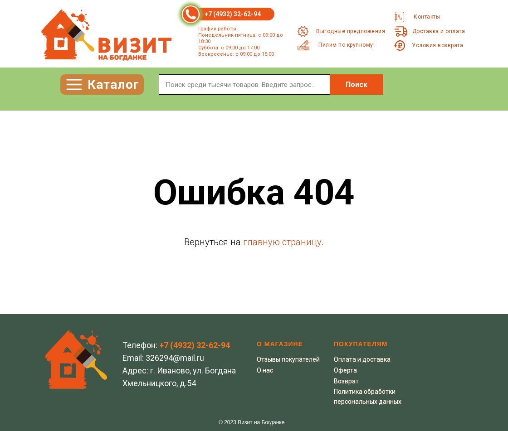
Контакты (427, 17)
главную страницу (282, 242)
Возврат (346, 381)
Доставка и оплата (438, 31)
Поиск (356, 84)
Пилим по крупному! (346, 45)
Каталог (113, 84)
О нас (265, 370)
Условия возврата (437, 45)
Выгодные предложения (350, 31)
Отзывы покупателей (288, 359)
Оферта (345, 370)
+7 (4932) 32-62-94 (233, 14)
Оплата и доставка (362, 359)
